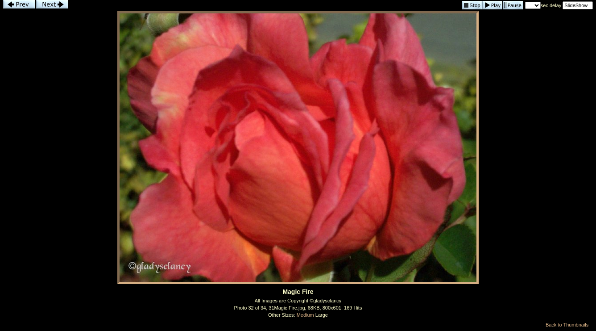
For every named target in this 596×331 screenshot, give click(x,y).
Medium (305, 315)
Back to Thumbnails (567, 324)
